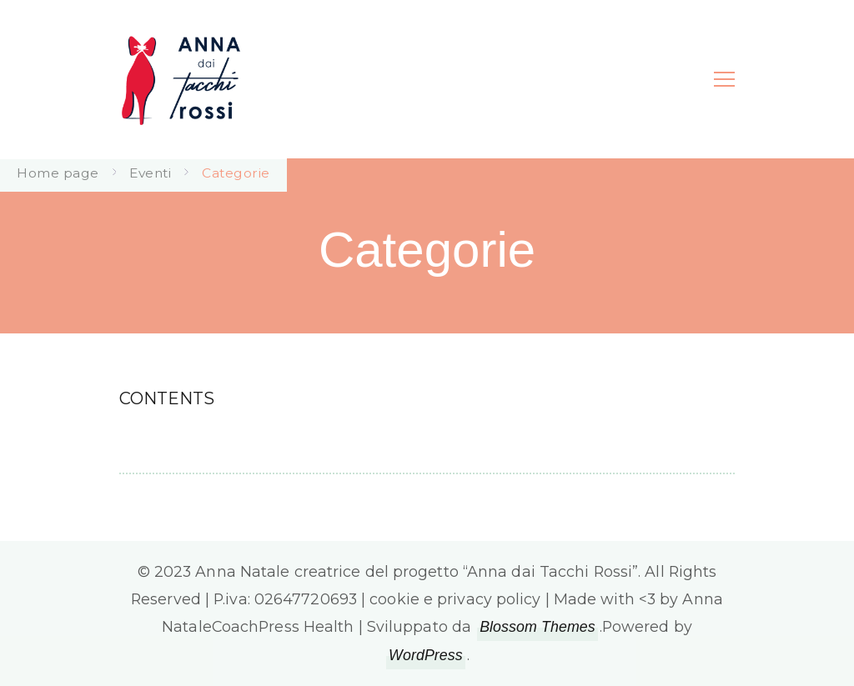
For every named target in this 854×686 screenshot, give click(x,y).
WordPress (426, 655)
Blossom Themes (537, 626)
